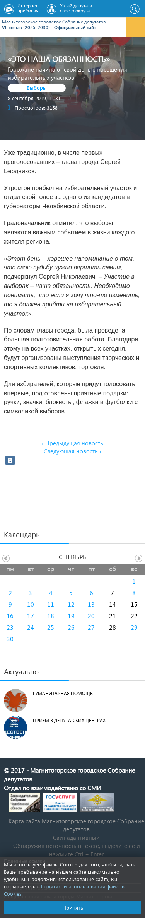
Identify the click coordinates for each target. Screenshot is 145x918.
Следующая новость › (72, 451)
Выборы (37, 87)
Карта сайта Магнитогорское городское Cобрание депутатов (76, 825)
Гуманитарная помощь (63, 693)
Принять (72, 907)
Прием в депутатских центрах (69, 720)
